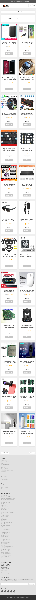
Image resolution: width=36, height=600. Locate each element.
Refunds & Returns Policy (6, 467)
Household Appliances (6, 554)
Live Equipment (4, 508)
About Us (3, 468)
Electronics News (5, 490)
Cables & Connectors (5, 540)
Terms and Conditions (6, 463)
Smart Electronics (5, 509)
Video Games (4, 510)
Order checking (19, 1)
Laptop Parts (4, 535)
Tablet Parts (4, 529)
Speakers (3, 505)
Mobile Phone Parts (5, 549)
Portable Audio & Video (6, 502)
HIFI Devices (3, 506)
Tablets (2, 527)
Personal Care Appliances (7, 556)
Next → (32, 452)
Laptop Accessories (5, 533)
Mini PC (2, 542)
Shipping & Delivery (5, 470)
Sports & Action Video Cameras (8, 499)
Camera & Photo (4, 496)
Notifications (4, 487)
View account (26, 1)
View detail (9, 50)
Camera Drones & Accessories (8, 498)
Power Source (4, 520)
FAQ (2, 464)
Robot (2, 519)
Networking (3, 539)
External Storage (5, 536)
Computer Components (6, 523)
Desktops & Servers (5, 543)
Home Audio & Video (5, 503)
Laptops (3, 532)
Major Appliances (5, 557)
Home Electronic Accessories (7, 513)
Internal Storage (4, 537)
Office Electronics (5, 522)
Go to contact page (5, 574)
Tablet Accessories (5, 530)
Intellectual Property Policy (7, 471)
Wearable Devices (5, 516)
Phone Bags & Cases (5, 550)
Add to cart (9, 53)
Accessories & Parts (5, 515)
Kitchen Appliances (5, 553)
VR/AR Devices (4, 518)
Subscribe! (31, 585)
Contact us (12, 1)
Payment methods (5, 465)
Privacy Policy (4, 461)
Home (15, 11)
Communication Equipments (7, 552)
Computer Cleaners (5, 526)
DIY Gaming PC (4, 545)
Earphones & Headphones (7, 512)
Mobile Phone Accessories (7, 547)
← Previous (5, 452)
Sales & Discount (4, 488)
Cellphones (3, 546)
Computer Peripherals (6, 525)
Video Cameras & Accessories (7, 500)
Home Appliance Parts (6, 559)
